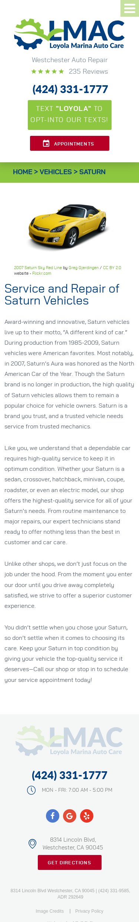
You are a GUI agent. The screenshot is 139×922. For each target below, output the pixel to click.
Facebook (52, 816)
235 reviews (87, 71)
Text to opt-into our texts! (69, 115)
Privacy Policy (89, 911)
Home (22, 172)
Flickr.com (41, 273)
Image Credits (50, 911)
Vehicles (56, 172)
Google (69, 816)
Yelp (86, 816)
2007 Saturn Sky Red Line (38, 268)
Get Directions (70, 863)
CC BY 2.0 (112, 268)
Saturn (92, 172)
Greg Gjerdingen (84, 268)
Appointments (74, 144)
